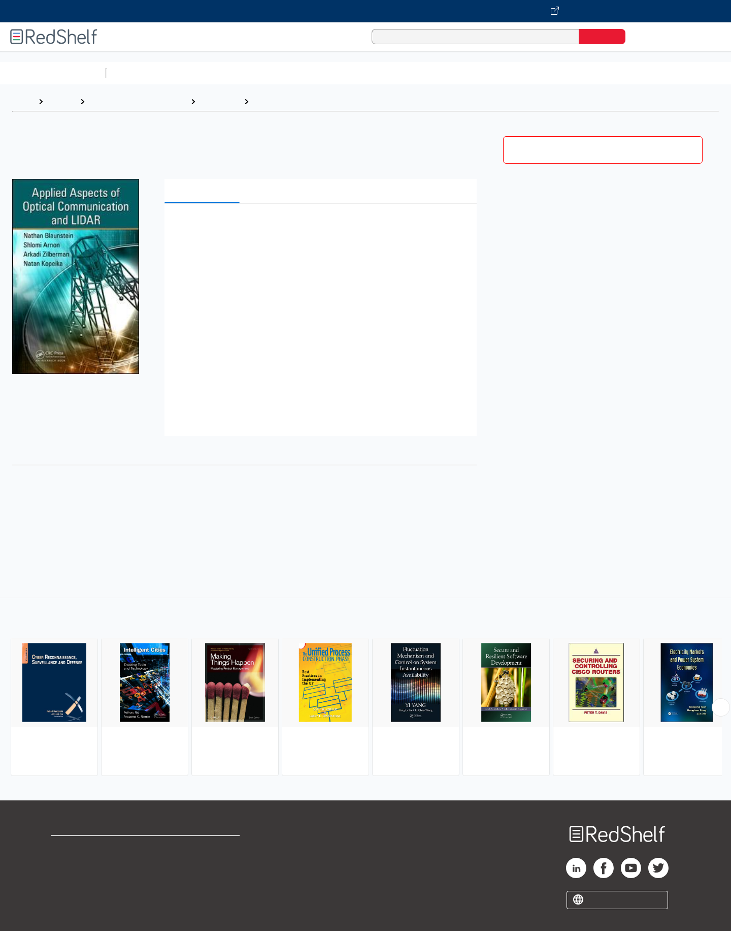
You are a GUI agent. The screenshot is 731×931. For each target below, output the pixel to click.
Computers (219, 101)
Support (66, 864)
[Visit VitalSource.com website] (365, 11)
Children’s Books (673, 73)
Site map (67, 897)
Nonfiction (615, 73)
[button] (322, 226)
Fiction (574, 73)
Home (23, 101)
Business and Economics (394, 73)
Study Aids (137, 73)
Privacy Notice (79, 880)
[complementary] (365, 688)
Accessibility (201, 880)
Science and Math (199, 73)
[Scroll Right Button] (721, 707)
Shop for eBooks (83, 848)
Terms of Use (203, 848)
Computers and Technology (290, 73)
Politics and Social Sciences (500, 73)
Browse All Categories (52, 73)
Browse (61, 101)
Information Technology (299, 101)
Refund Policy (203, 864)
